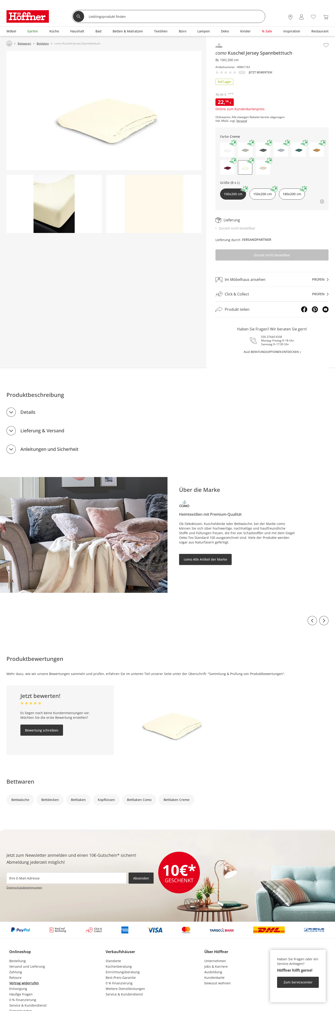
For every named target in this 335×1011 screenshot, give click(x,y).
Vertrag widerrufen (24, 983)
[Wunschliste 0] (313, 16)
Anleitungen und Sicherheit (49, 449)
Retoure (15, 977)
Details (27, 412)
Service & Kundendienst (28, 1005)
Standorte (113, 961)
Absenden (141, 878)
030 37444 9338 (271, 337)
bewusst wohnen (217, 983)
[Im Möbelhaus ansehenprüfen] (272, 279)
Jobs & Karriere (216, 966)
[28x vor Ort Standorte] (290, 17)
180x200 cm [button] (294, 192)
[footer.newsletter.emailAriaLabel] (66, 878)
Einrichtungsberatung (123, 972)
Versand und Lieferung (27, 966)
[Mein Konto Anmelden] (301, 17)
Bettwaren (20, 781)
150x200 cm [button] (264, 192)
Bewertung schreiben (41, 730)
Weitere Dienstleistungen (125, 988)
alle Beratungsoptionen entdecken (271, 352)
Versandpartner (256, 239)
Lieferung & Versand (42, 430)
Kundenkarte (214, 977)
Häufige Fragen (21, 994)
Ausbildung (213, 972)
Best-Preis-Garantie (121, 977)
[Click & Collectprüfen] (272, 294)
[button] (227, 149)
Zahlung (15, 972)
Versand (241, 121)
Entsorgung (18, 988)
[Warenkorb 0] (326, 17)
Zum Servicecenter (298, 982)
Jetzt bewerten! (260, 72)
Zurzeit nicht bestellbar (272, 255)
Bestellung (17, 961)
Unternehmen (215, 961)
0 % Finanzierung (22, 1000)
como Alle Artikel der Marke (205, 559)
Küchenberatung (119, 966)
